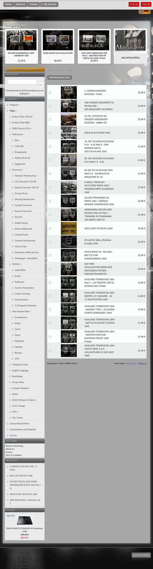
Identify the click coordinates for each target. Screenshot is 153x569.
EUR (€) (134, 4)
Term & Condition (14, 455)
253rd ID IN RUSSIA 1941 (97, 132)
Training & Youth (20, 364)
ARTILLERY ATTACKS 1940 (98, 228)
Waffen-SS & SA (22, 158)
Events (18, 276)
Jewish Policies (22, 299)
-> (13, 111)
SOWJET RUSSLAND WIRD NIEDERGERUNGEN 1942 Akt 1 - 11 (26, 485)
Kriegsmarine (21, 152)
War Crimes (17, 418)
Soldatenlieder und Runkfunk (23, 429)
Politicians (19, 282)
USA (17, 358)
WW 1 (15, 412)
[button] (8, 4)
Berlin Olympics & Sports (24, 400)
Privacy (9, 452)
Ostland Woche (21, 235)
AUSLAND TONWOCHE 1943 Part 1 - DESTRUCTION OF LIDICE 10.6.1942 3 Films (94, 55)
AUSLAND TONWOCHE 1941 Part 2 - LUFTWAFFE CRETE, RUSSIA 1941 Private (99, 282)
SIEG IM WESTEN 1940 (21, 476)
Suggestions (20, 164)
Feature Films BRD (21, 122)
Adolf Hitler (20, 270)
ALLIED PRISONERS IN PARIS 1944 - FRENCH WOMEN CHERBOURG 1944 (99, 201)
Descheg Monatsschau (25, 199)
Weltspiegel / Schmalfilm (26, 258)
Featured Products (16, 25)
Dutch (17, 335)
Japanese (19, 347)
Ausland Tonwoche (23, 205)
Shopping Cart (15, 69)
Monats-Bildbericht (23, 229)
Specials (10, 515)
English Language (20, 370)
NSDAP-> (17, 264)
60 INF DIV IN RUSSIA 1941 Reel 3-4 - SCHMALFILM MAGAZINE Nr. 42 (98, 173)
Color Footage (18, 406)
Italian (18, 323)
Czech (17, 329)
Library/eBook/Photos (19, 423)
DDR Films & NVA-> (22, 128)
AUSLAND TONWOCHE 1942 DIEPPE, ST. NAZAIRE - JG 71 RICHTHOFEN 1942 (99, 296)
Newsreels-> (18, 170)
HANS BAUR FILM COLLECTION (58, 53)
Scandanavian (21, 317)
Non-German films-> (21, 311)
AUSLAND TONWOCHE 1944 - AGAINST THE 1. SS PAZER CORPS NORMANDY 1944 (99, 309)
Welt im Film (21, 246)
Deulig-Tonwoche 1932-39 (27, 187)
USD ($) (146, 4)
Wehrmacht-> (18, 134)
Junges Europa (21, 223)
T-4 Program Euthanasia (25, 305)
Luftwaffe (19, 146)
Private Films (18, 382)
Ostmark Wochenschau (25, 240)
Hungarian (19, 341)
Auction (13, 435)
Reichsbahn (17, 376)
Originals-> (15, 105)
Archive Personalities (24, 288)
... (137, 363)
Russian (18, 353)
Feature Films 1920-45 (22, 116)
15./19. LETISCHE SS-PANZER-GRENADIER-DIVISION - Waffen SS (96, 119)
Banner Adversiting (14, 446)
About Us (10, 449)
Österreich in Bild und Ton (27, 252)
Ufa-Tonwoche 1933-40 (25, 181)
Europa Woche (21, 193)
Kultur (15, 394)
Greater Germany (22, 294)
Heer (17, 140)
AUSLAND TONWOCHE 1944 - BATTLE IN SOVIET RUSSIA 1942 (99, 322)
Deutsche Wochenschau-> (26, 176)
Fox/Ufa (18, 217)
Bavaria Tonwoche (23, 211)
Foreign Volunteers (20, 388)
